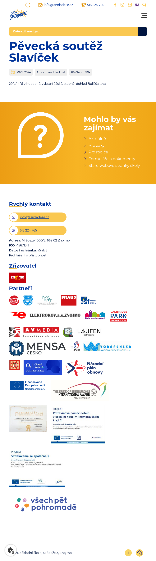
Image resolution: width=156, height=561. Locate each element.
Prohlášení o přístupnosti (28, 255)
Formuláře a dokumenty (112, 159)
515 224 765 (95, 5)
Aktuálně (97, 139)
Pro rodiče (98, 152)
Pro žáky (97, 145)
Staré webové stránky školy (114, 165)
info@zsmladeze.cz (58, 5)
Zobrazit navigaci (26, 31)
